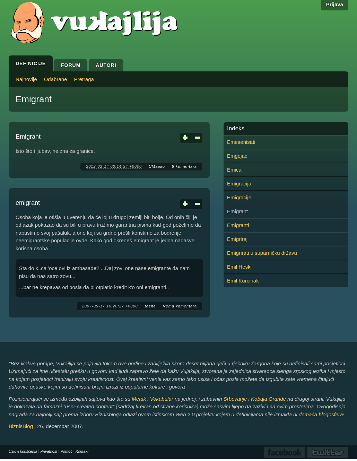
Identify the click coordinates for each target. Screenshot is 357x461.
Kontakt (82, 451)
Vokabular (161, 399)
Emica (234, 170)
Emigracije (239, 197)
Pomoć (66, 451)
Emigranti (238, 225)
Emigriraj (237, 239)
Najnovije (26, 79)
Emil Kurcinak (243, 281)
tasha (150, 306)
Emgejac (237, 156)
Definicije (31, 63)
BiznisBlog (21, 426)
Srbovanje (235, 399)
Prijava (334, 4)
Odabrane (55, 79)
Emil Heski (239, 267)
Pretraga (84, 79)
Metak (139, 399)
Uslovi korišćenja (23, 451)
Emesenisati (241, 142)
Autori (106, 65)
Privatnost (49, 451)
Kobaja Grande (268, 399)
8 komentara (184, 166)
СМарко (157, 166)
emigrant (28, 202)
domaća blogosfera (321, 414)
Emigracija (239, 183)
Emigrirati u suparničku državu (262, 253)
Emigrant (28, 136)
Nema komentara (180, 306)
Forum (70, 65)
